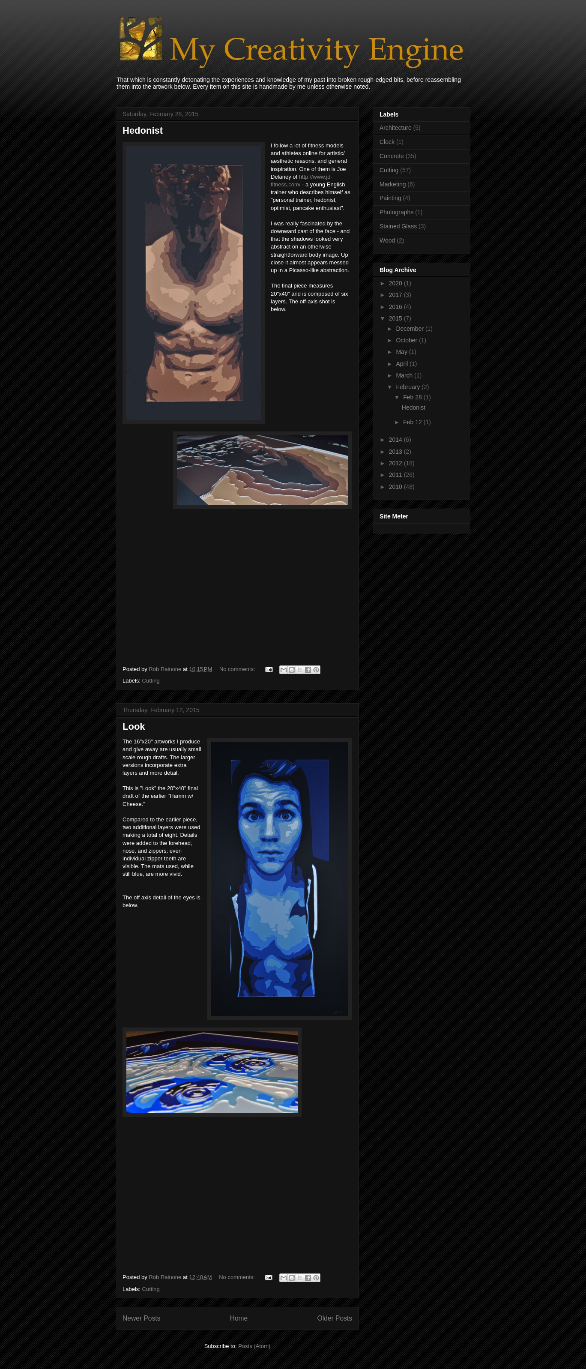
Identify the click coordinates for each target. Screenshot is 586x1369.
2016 (396, 306)
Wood (387, 240)
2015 (396, 318)
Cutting (151, 680)
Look (134, 726)
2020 (396, 283)
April (403, 363)
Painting (390, 198)
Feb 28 (413, 397)
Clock (387, 141)
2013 (396, 451)
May (402, 351)
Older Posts (334, 1318)
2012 (396, 463)
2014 (396, 439)
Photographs (396, 212)
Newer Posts (141, 1318)
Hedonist (143, 130)
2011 (396, 474)
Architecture (396, 127)
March (405, 375)
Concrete (392, 156)
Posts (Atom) (254, 1346)
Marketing (393, 184)
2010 (396, 486)
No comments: (238, 669)
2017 (396, 294)
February (409, 386)
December (410, 328)
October (407, 340)
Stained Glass (398, 226)
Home (239, 1318)
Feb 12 (413, 422)
